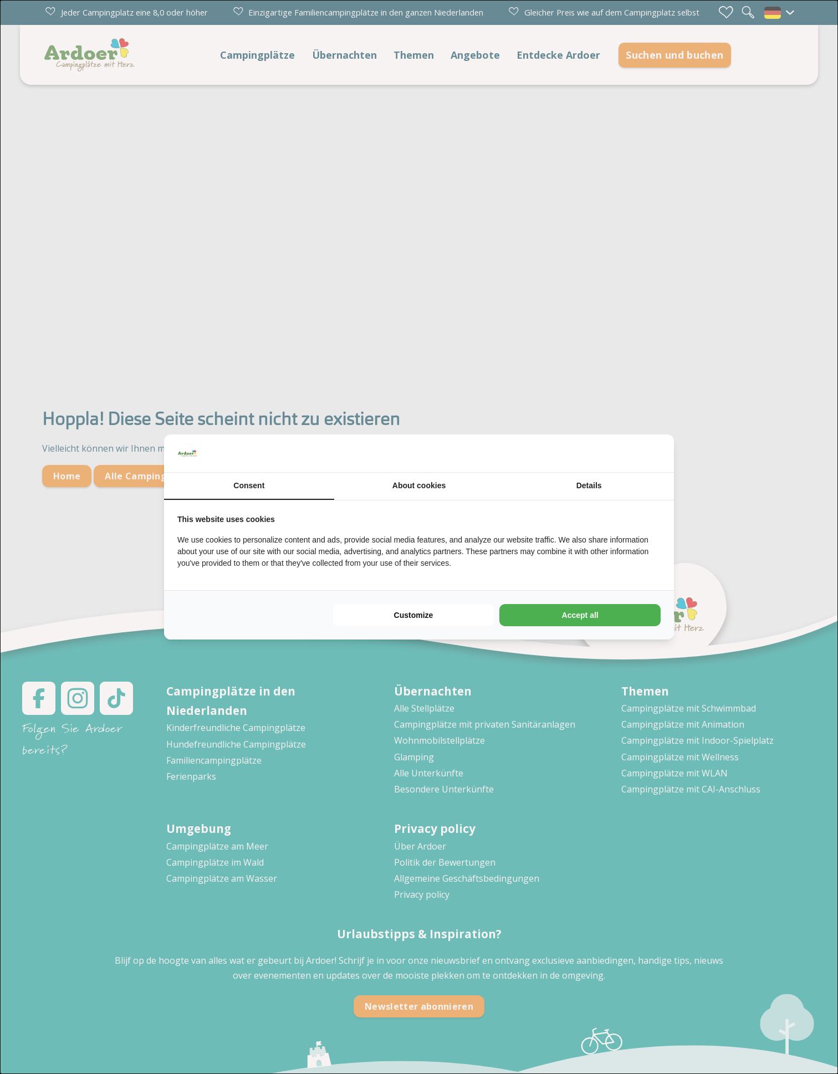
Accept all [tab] (580, 615)
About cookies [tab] (419, 485)
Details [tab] (589, 485)
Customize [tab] (413, 615)
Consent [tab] (248, 485)
